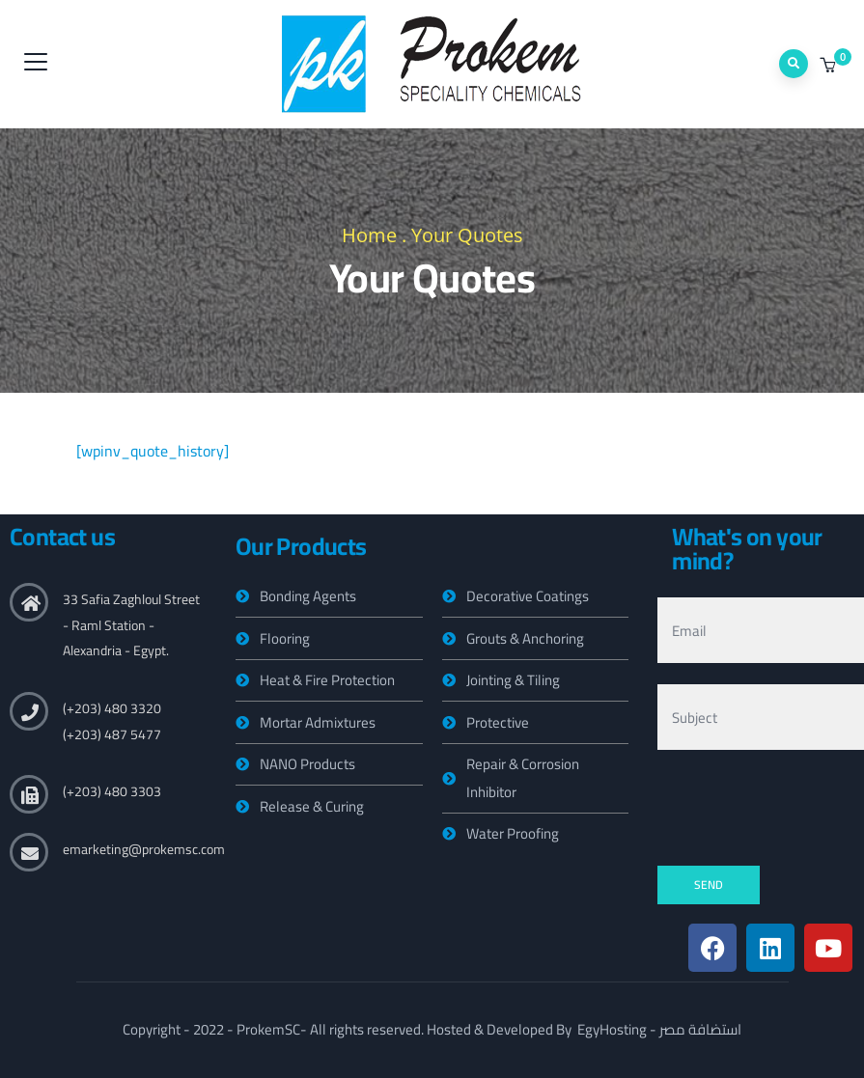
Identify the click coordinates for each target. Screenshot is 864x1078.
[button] (830, 65)
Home (369, 235)
